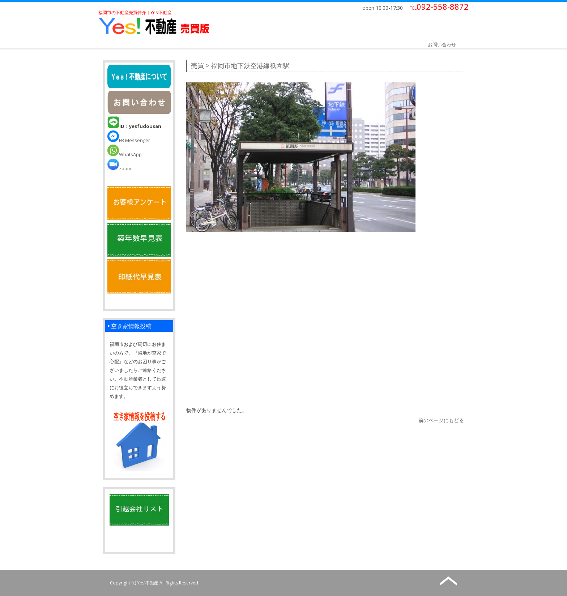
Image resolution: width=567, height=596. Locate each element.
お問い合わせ (442, 44)
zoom (119, 168)
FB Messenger (128, 140)
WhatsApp (124, 154)
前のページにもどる (441, 420)
